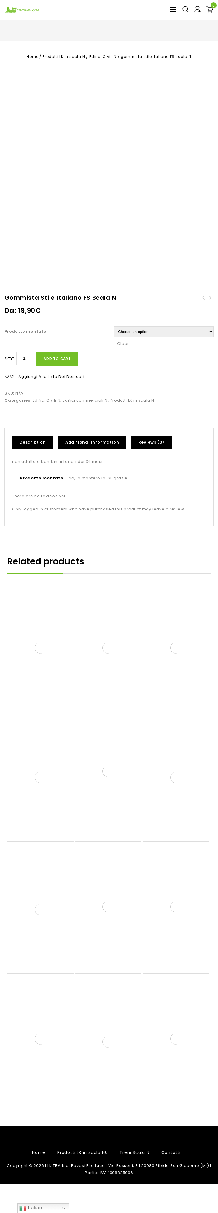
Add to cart (57, 387)
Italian (30, 1208)
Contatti (171, 1181)
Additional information (92, 471)
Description (33, 471)
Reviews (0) (151, 471)
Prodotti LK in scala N (64, 56)
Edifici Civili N (103, 56)
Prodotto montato (25, 360)
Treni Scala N (134, 1181)
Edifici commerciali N (85, 429)
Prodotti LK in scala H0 (82, 1181)
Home (32, 56)
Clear (123, 373)
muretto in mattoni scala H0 (204, 330)
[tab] (35, 471)
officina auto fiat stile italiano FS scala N (210, 334)
